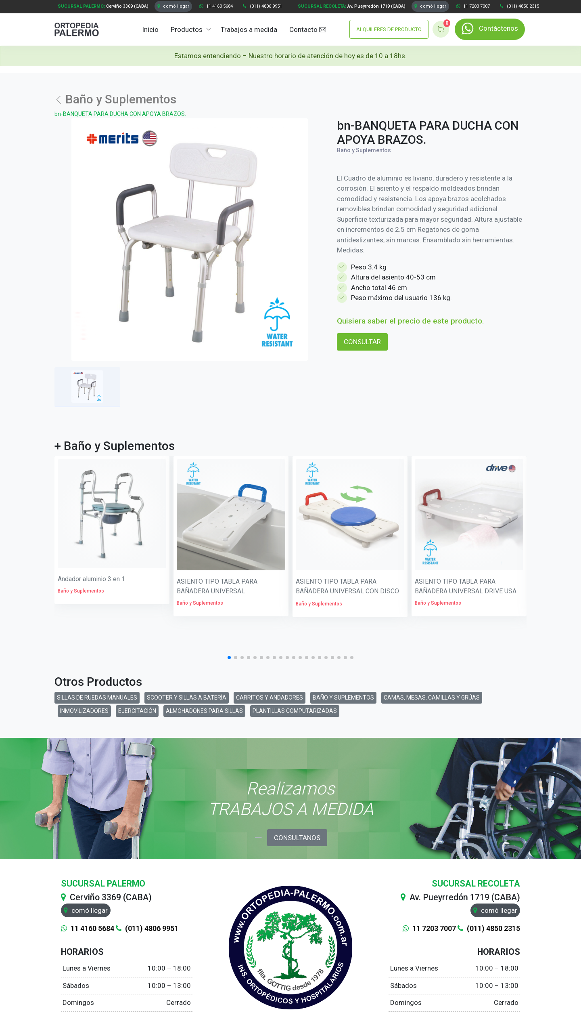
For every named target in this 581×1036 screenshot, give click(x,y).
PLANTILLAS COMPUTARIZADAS (295, 711)
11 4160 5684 (216, 6)
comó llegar (173, 6)
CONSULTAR (362, 342)
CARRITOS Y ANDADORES (269, 697)
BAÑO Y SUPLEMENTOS (343, 697)
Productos (187, 29)
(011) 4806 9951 (262, 6)
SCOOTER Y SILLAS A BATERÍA (186, 697)
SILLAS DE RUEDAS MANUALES (97, 697)
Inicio (150, 29)
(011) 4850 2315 (519, 6)
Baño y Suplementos (115, 99)
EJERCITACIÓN (137, 711)
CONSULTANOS (297, 838)
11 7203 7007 (473, 6)
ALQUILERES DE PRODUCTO (389, 29)
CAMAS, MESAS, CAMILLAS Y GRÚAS (432, 697)
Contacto (307, 30)
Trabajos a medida (249, 29)
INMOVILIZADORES (84, 711)
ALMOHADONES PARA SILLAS (204, 711)
